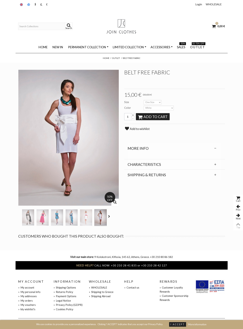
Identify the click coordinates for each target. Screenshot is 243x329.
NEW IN (57, 47)
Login (198, 4)
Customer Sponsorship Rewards (174, 297)
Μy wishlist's (27, 309)
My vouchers (27, 304)
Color (127, 107)
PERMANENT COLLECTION (88, 47)
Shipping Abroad (99, 296)
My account (26, 287)
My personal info (29, 291)
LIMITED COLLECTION (129, 47)
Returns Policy (63, 291)
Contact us (131, 287)
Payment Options (65, 296)
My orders (25, 300)
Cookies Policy (63, 309)
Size (127, 102)
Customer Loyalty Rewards (171, 289)
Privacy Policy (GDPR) (68, 304)
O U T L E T (197, 46)
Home (43, 47)
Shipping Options (65, 287)
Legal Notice (62, 300)
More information (197, 324)
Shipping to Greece (101, 291)
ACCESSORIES (162, 47)
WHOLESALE (214, 4)
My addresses (27, 296)
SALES (181, 46)
